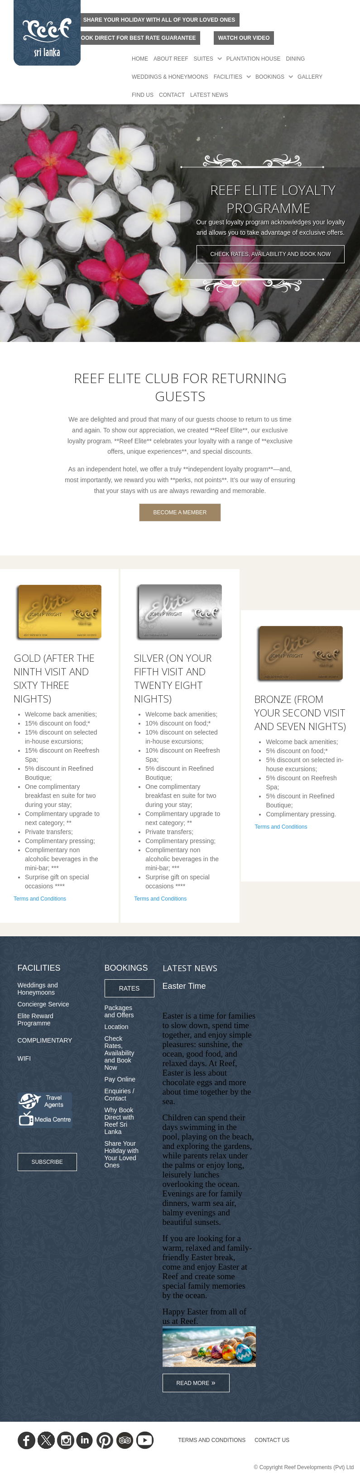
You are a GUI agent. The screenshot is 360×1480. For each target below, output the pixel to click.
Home (140, 59)
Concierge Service (43, 1004)
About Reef (171, 59)
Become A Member (179, 512)
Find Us (143, 95)
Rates (129, 988)
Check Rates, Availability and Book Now (271, 254)
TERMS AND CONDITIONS (212, 1440)
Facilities (228, 77)
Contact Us (271, 1440)
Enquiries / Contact (119, 1094)
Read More (193, 1383)
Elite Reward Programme (35, 1019)
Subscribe (47, 1162)
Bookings (269, 77)
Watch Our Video (244, 38)
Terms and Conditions (40, 899)
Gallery (310, 77)
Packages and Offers (119, 1011)
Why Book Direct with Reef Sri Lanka (119, 1120)
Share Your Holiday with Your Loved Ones (122, 1154)
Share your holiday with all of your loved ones (159, 20)
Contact (172, 95)
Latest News (209, 95)
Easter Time (184, 986)
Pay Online (120, 1079)
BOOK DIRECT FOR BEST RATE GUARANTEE (136, 38)
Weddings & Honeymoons (170, 77)
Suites (203, 59)
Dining (295, 59)
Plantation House (253, 59)
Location (117, 1026)
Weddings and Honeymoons (38, 989)
